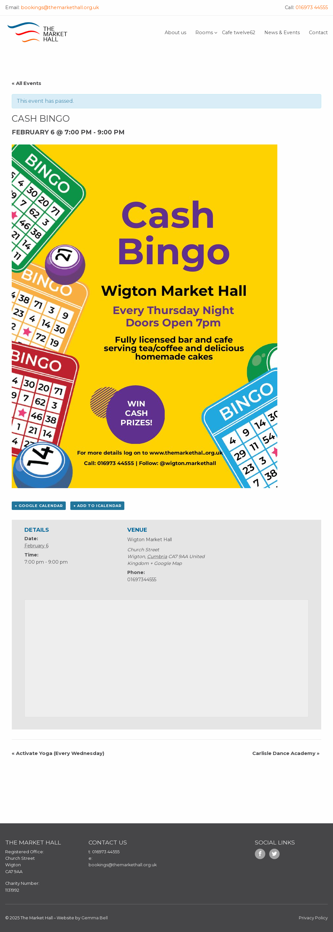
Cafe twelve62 (238, 32)
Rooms (204, 32)
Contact (318, 32)
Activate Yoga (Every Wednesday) (58, 753)
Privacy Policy (313, 917)
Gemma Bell (94, 917)
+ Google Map (166, 563)
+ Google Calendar (39, 505)
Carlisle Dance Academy (286, 753)
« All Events (26, 83)
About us (175, 32)
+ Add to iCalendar (97, 505)
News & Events (282, 32)
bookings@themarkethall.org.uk (59, 7)
